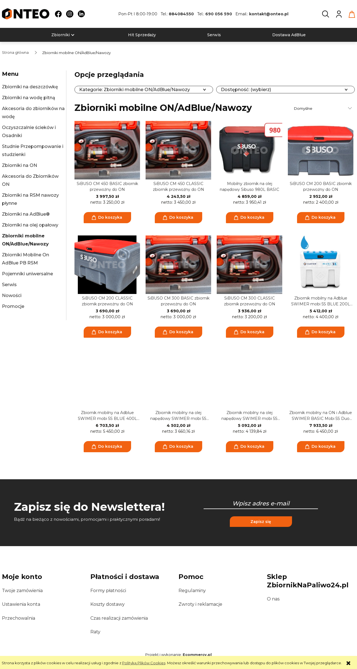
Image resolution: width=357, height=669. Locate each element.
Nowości (11, 295)
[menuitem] (60, 35)
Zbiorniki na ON (19, 165)
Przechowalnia (18, 618)
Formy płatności (108, 590)
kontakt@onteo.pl (268, 13)
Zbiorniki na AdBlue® (26, 214)
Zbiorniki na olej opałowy (30, 225)
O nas (273, 599)
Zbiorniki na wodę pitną (28, 97)
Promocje (13, 306)
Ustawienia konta (21, 604)
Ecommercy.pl (197, 654)
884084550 (181, 13)
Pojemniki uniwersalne (27, 273)
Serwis (9, 284)
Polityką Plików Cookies (143, 663)
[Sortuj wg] (324, 108)
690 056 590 (218, 13)
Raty (95, 631)
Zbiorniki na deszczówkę (30, 86)
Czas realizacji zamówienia (119, 618)
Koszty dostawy (107, 604)
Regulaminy (192, 590)
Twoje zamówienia (22, 590)
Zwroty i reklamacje (200, 604)
